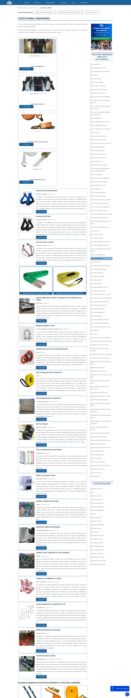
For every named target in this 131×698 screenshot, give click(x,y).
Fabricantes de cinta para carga (100, 400)
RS (49, 649)
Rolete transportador (97, 546)
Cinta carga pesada (96, 78)
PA (75, 649)
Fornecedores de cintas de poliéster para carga (100, 422)
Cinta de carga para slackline (99, 165)
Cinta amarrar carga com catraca (100, 71)
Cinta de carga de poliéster (98, 158)
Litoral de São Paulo (75, 666)
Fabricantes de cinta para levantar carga (100, 404)
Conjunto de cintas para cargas (100, 345)
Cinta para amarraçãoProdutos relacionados (102, 56)
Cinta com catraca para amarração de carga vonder (101, 113)
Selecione (21, 649)
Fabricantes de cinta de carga (99, 392)
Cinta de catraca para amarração (100, 178)
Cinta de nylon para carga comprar (101, 199)
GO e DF (66, 649)
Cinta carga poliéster (97, 82)
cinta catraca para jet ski (98, 469)
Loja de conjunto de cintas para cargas (100, 428)
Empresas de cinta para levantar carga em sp (101, 376)
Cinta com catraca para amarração (101, 96)
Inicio (78, 683)
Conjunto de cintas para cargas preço (44, 12)
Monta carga (94, 532)
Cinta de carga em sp (96, 161)
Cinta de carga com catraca (99, 140)
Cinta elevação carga (97, 234)
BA (57, 649)
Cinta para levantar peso (98, 309)
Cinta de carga (95, 132)
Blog (73, 2)
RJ (26, 649)
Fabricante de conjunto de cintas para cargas (100, 388)
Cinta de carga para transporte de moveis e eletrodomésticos (100, 170)
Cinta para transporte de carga (99, 319)
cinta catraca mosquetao (98, 462)
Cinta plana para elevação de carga (101, 327)
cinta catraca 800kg (96, 458)
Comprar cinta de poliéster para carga (101, 341)
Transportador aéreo (97, 553)
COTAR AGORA (26, 68)
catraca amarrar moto (97, 451)
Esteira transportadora (97, 524)
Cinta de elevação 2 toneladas (99, 181)
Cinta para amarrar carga (91, 12)
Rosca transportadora (97, 550)
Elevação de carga (96, 517)
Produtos (37, 2)
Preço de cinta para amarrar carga (100, 433)
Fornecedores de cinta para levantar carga (101, 416)
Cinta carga (94, 75)
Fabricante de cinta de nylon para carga (100, 382)
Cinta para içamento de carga (99, 287)
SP (38, 649)
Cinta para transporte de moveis (100, 323)
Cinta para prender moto (98, 312)
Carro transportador (97, 499)
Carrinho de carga (96, 496)
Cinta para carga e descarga (99, 269)
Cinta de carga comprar (97, 150)
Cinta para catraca (96, 280)
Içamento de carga (96, 528)
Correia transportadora (98, 510)
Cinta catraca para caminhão (99, 89)
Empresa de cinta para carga (98, 371)
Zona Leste (54, 666)
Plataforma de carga (97, 539)
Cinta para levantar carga (98, 291)
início (27, 2)
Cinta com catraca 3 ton (98, 93)
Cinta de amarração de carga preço (101, 129)
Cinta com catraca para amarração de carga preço (101, 107)
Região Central (22, 666)
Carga (92, 492)
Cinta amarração (96, 64)
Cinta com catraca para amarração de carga (101, 101)
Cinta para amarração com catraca (101, 241)
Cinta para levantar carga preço (100, 301)
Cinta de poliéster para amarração (100, 207)
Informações (50, 2)
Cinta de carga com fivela (98, 147)
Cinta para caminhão (97, 258)
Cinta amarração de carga (98, 68)
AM (71, 649)
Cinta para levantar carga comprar (101, 294)
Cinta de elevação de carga (98, 185)
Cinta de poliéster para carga (99, 210)
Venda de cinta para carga (98, 444)
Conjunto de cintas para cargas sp (100, 358)
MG (30, 649)
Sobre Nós (100, 683)
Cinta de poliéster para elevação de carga (100, 222)
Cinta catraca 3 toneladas (98, 86)
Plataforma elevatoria (97, 542)
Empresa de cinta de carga (98, 367)
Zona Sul (47, 666)
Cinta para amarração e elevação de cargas (101, 250)
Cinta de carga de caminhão (98, 154)
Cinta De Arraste (95, 476)
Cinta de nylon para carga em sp (100, 203)
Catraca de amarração (97, 503)
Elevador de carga (96, 521)
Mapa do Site (107, 683)
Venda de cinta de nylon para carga (101, 440)
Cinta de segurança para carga (99, 227)
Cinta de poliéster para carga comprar (101, 214)
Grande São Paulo (64, 666)
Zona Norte (31, 666)
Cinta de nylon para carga (98, 196)
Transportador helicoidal (98, 560)
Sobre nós (63, 2)
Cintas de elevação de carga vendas (100, 337)
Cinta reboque (95, 330)
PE (53, 649)
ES (34, 649)
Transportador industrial (98, 564)
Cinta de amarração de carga (99, 125)
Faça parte (83, 2)
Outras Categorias (102, 484)
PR (41, 649)
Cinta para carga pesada (97, 276)
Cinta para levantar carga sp (99, 305)
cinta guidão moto (96, 472)
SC (45, 649)
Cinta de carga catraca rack (99, 136)
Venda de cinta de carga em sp (99, 436)
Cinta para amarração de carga (99, 245)
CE (61, 649)
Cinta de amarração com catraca (100, 122)
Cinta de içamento (96, 189)
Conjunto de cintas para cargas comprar (100, 350)
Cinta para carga (95, 262)
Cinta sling (94, 334)
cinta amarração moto (97, 454)
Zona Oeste (39, 666)
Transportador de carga (98, 557)
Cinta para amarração (97, 238)
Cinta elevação (95, 231)
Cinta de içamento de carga (98, 192)
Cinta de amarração (96, 118)
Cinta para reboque (96, 316)
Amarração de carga (96, 488)
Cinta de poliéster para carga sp (99, 217)
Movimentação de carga (97, 535)
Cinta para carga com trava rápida (100, 265)
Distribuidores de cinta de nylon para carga (69, 12)
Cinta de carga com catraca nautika (101, 143)
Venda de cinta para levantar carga (101, 447)
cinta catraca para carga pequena (100, 465)
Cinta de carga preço (97, 174)
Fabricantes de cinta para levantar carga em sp (100, 410)
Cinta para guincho (96, 283)
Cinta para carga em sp (97, 273)
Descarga (93, 514)
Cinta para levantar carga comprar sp (101, 298)
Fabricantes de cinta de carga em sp (100, 396)
